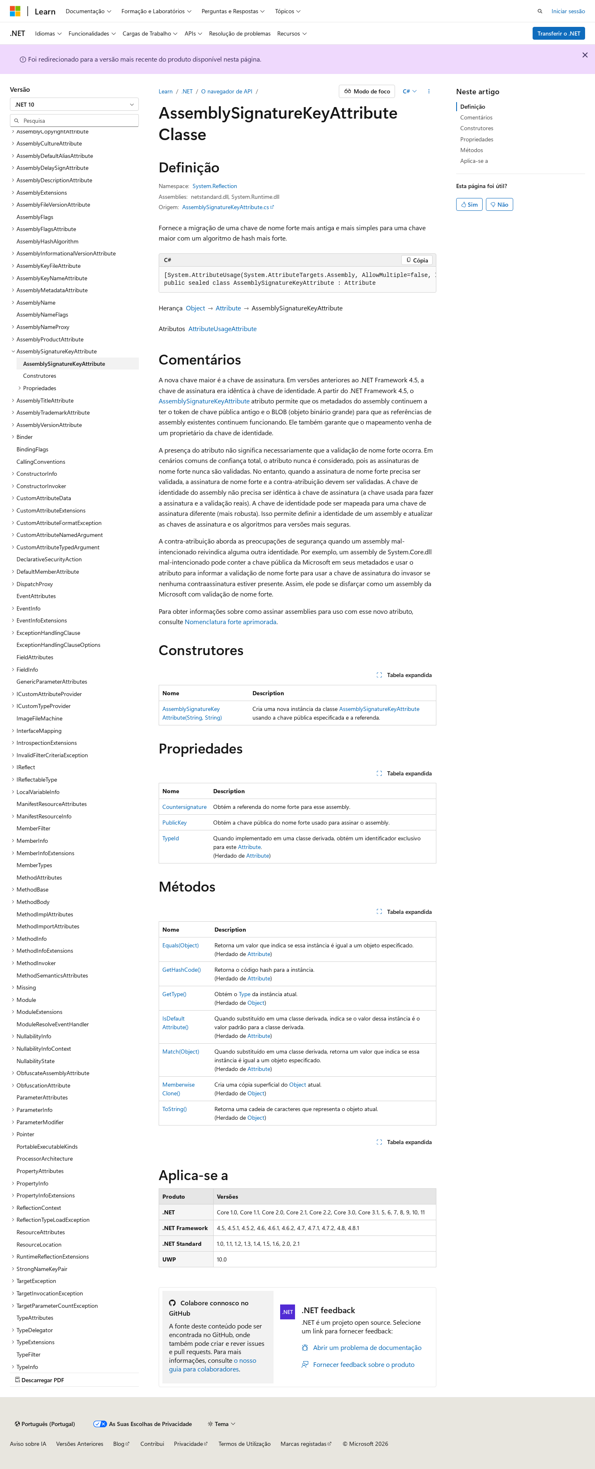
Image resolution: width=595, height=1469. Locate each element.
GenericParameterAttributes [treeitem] (52, 681)
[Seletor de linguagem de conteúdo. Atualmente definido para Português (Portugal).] (45, 1424)
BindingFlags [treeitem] (32, 449)
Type (244, 994)
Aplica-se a (474, 161)
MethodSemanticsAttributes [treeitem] (52, 975)
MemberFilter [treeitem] (33, 828)
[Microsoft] (15, 11)
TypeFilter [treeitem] (28, 1354)
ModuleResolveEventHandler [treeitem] (53, 1024)
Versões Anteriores (79, 1444)
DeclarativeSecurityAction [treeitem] (49, 559)
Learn (166, 91)
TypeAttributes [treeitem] (35, 1317)
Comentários (476, 117)
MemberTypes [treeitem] (34, 865)
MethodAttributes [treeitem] (39, 877)
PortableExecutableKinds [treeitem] (47, 1146)
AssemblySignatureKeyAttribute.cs (225, 207)
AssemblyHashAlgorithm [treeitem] (48, 241)
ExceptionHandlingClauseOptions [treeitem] (58, 645)
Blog (118, 1444)
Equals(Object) (180, 945)
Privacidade (188, 1444)
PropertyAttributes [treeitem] (40, 1171)
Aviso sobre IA (28, 1444)
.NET (187, 91)
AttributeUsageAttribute (222, 328)
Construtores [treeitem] (39, 375)
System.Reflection (215, 186)
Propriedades (476, 139)
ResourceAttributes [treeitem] (41, 1232)
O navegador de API (226, 91)
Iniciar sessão (568, 11)
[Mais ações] (429, 91)
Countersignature (184, 807)
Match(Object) (180, 1051)
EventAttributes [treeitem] (36, 596)
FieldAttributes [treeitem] (35, 657)
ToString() (174, 1109)
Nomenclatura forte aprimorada (230, 621)
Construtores (476, 128)
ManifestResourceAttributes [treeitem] (52, 804)
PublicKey (174, 822)
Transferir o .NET (559, 33)
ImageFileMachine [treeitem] (39, 718)
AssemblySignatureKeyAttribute (204, 400)
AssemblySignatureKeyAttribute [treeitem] (64, 363)
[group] (297, 280)
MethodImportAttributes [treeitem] (48, 926)
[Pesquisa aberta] (540, 11)
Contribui (152, 1444)
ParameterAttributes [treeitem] (42, 1097)
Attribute (228, 307)
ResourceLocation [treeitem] (39, 1244)
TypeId (170, 838)
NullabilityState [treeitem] (36, 1061)
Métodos (471, 150)
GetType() (174, 994)
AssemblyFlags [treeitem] (35, 217)
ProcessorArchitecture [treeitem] (45, 1158)
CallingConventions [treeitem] (41, 461)
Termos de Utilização (245, 1444)
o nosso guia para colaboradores (212, 1364)
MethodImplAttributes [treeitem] (45, 914)
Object (195, 307)
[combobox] (74, 104)
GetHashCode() (181, 969)
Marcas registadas (303, 1444)
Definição (472, 106)
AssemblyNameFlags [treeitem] (42, 314)
